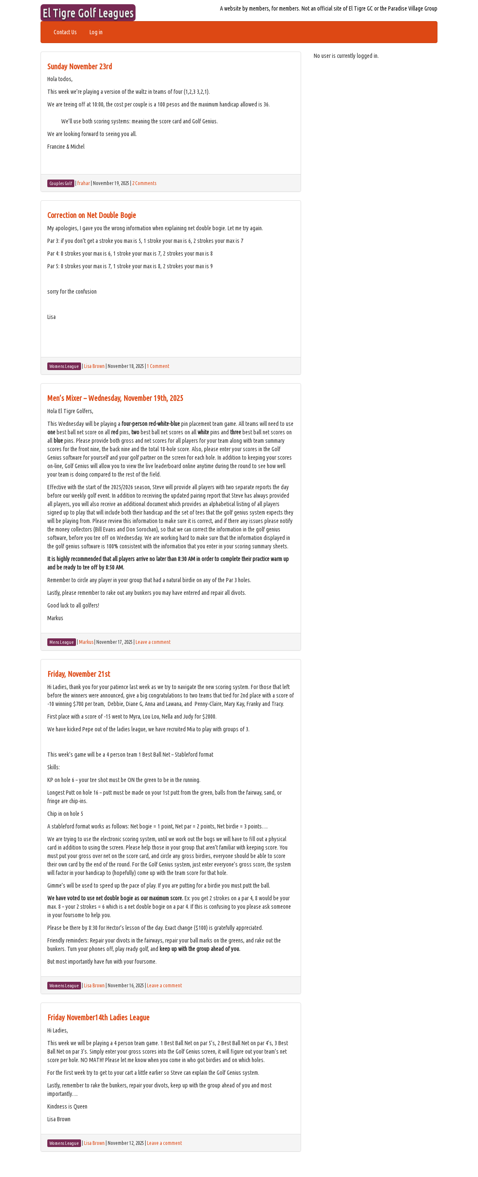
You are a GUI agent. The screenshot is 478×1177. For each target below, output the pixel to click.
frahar (83, 183)
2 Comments (144, 183)
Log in (96, 32)
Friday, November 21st (78, 674)
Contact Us (65, 32)
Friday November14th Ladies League (98, 1017)
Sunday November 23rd (79, 66)
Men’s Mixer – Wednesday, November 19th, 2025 (115, 398)
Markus (86, 642)
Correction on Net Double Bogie (91, 215)
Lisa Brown (94, 366)
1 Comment (158, 366)
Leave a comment (153, 642)
